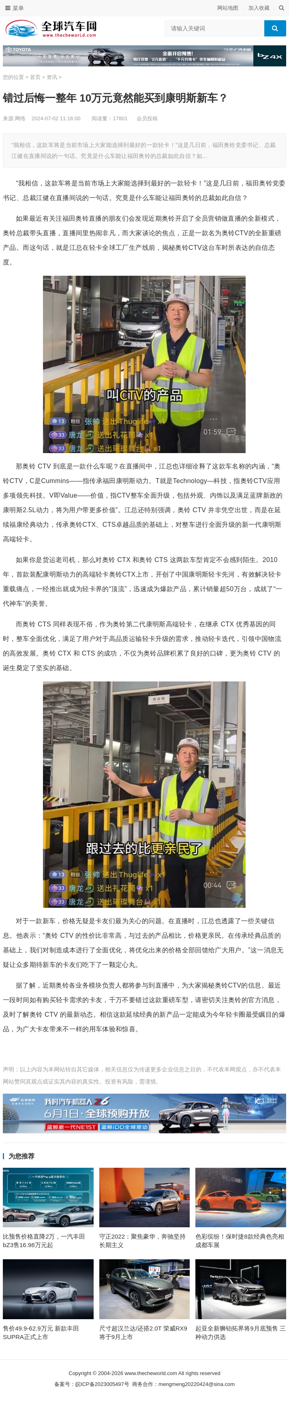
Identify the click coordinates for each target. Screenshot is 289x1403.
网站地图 (227, 8)
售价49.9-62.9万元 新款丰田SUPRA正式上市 (41, 1334)
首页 (35, 77)
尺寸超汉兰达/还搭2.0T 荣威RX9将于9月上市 (143, 1334)
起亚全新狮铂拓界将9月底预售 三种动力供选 (240, 1334)
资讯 (52, 77)
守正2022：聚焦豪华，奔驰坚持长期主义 (142, 1242)
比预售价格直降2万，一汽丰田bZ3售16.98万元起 (44, 1242)
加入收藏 (259, 8)
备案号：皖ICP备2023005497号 (91, 1386)
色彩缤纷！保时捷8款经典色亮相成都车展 (239, 1242)
